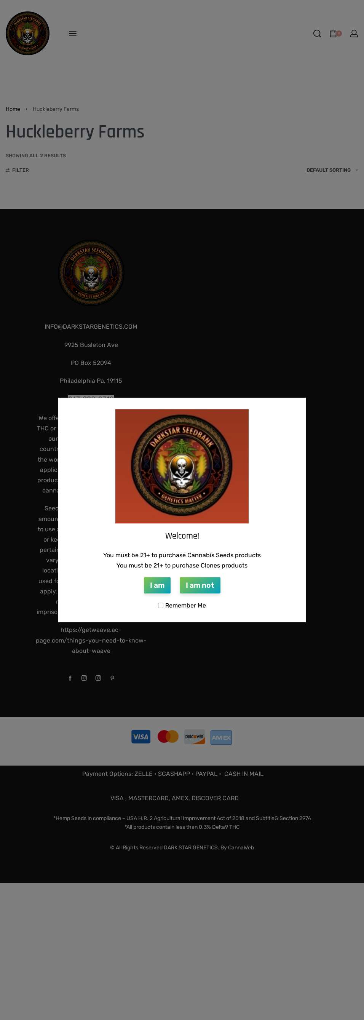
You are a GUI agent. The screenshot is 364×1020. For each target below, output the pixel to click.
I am (157, 585)
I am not (200, 585)
